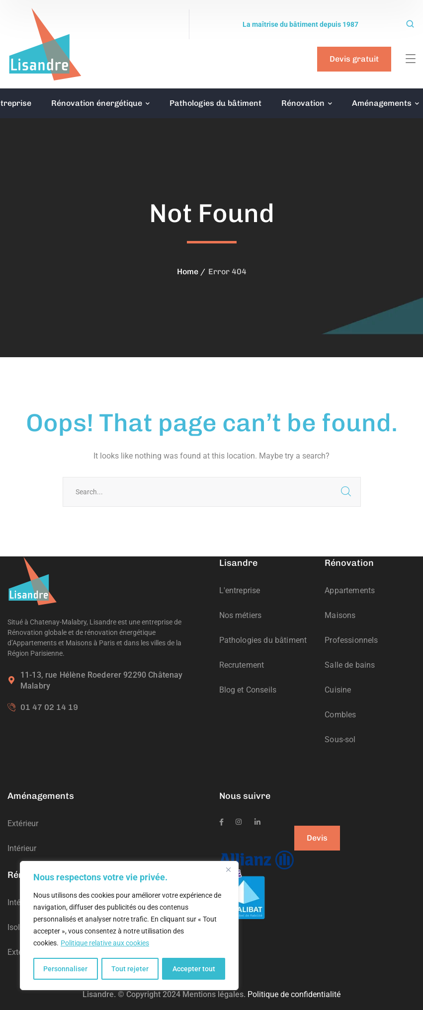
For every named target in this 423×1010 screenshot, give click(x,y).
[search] (410, 25)
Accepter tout (193, 969)
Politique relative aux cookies (105, 944)
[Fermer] (228, 870)
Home (187, 271)
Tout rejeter (130, 969)
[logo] (44, 43)
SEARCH (346, 491)
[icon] (221, 822)
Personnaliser (65, 969)
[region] (129, 926)
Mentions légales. (214, 994)
